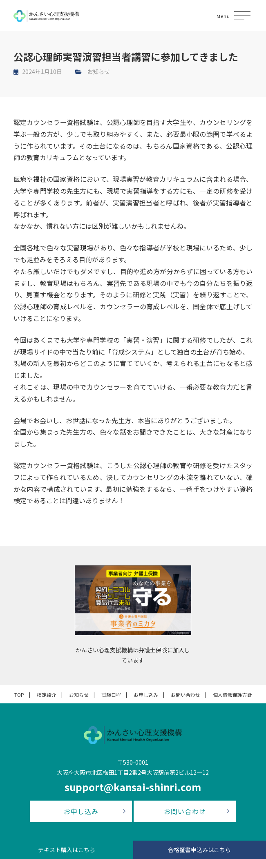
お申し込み (146, 694)
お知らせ (98, 71)
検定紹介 (46, 694)
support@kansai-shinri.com (133, 787)
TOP (19, 694)
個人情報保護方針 (232, 694)
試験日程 (111, 694)
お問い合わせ (185, 694)
